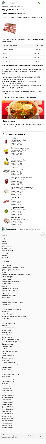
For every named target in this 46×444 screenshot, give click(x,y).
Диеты (4, 353)
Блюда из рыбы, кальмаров (10, 281)
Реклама (4, 255)
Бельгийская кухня (7, 409)
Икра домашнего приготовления (12, 379)
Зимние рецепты (7, 337)
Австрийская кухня (8, 395)
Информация (6, 304)
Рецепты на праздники (9, 328)
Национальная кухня (8, 323)
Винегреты (5, 383)
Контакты (5, 257)
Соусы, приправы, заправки (10, 342)
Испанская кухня (7, 386)
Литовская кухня (7, 430)
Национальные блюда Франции (12, 309)
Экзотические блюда (8, 290)
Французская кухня (8, 381)
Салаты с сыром (7, 369)
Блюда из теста (6, 283)
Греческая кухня (7, 416)
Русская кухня (6, 376)
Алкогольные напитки (8, 362)
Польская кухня (6, 411)
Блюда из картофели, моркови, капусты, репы (16, 274)
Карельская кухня (7, 427)
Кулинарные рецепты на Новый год (13, 365)
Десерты (4, 286)
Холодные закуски (7, 277)
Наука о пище (6, 293)
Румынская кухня (7, 407)
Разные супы (6, 297)
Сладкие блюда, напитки (9, 314)
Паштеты (4, 348)
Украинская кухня (7, 420)
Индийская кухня (7, 346)
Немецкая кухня (7, 404)
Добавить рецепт (7, 246)
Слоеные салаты (7, 372)
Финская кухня (6, 400)
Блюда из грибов (7, 330)
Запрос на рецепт (7, 248)
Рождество (5, 311)
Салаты (4, 272)
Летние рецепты (7, 367)
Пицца (4, 307)
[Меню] (43, 2)
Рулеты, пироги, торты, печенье (11, 270)
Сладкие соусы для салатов (10, 374)
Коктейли (4, 325)
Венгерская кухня (7, 413)
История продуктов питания (10, 288)
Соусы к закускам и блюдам (10, 339)
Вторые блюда (6, 265)
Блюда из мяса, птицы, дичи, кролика (13, 267)
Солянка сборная (9, 121)
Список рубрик (6, 253)
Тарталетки (5, 360)
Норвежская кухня (7, 390)
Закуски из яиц (6, 335)
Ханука (4, 393)
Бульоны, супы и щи (8, 300)
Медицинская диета (8, 344)
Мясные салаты (7, 332)
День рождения (6, 388)
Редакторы (5, 243)
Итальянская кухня (8, 355)
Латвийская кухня (7, 423)
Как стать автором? (8, 250)
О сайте (4, 239)
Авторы (4, 241)
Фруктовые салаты (7, 402)
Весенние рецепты (7, 397)
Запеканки (5, 321)
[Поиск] (39, 2)
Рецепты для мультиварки (10, 351)
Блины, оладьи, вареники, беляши (12, 302)
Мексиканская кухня (8, 358)
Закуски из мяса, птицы (9, 295)
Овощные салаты (7, 318)
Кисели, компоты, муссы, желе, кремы (14, 316)
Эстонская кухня (7, 425)
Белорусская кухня (7, 418)
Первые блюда (6, 279)
